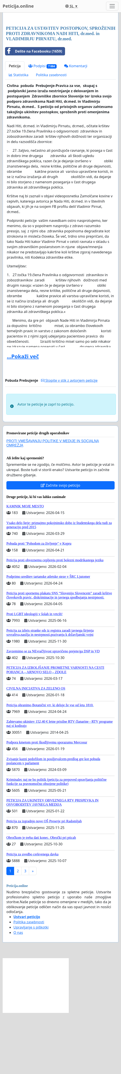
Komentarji (75, 127)
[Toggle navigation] (112, 6)
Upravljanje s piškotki (31, 988)
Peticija (15, 127)
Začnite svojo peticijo (60, 546)
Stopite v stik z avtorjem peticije (69, 441)
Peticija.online (18, 6)
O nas (18, 993)
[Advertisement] (60, 50)
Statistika (18, 136)
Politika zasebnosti (51, 136)
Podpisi (42, 127)
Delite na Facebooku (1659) (33, 113)
